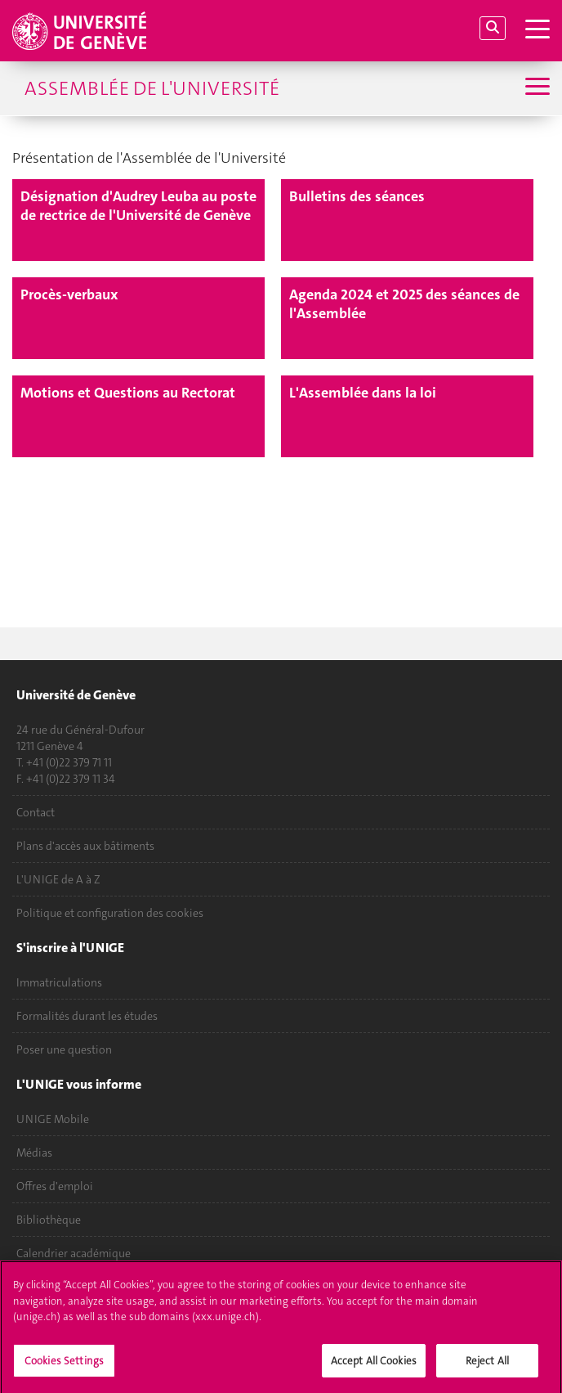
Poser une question (64, 1049)
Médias (34, 1152)
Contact (35, 812)
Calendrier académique (73, 1253)
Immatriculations (59, 982)
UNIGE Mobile (52, 1119)
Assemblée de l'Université (152, 88)
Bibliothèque (48, 1219)
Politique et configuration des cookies (109, 912)
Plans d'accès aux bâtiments (85, 845)
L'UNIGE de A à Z (58, 879)
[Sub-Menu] (535, 88)
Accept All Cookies (374, 1365)
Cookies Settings (64, 1365)
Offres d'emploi (54, 1186)
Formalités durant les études (87, 1016)
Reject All (487, 1365)
